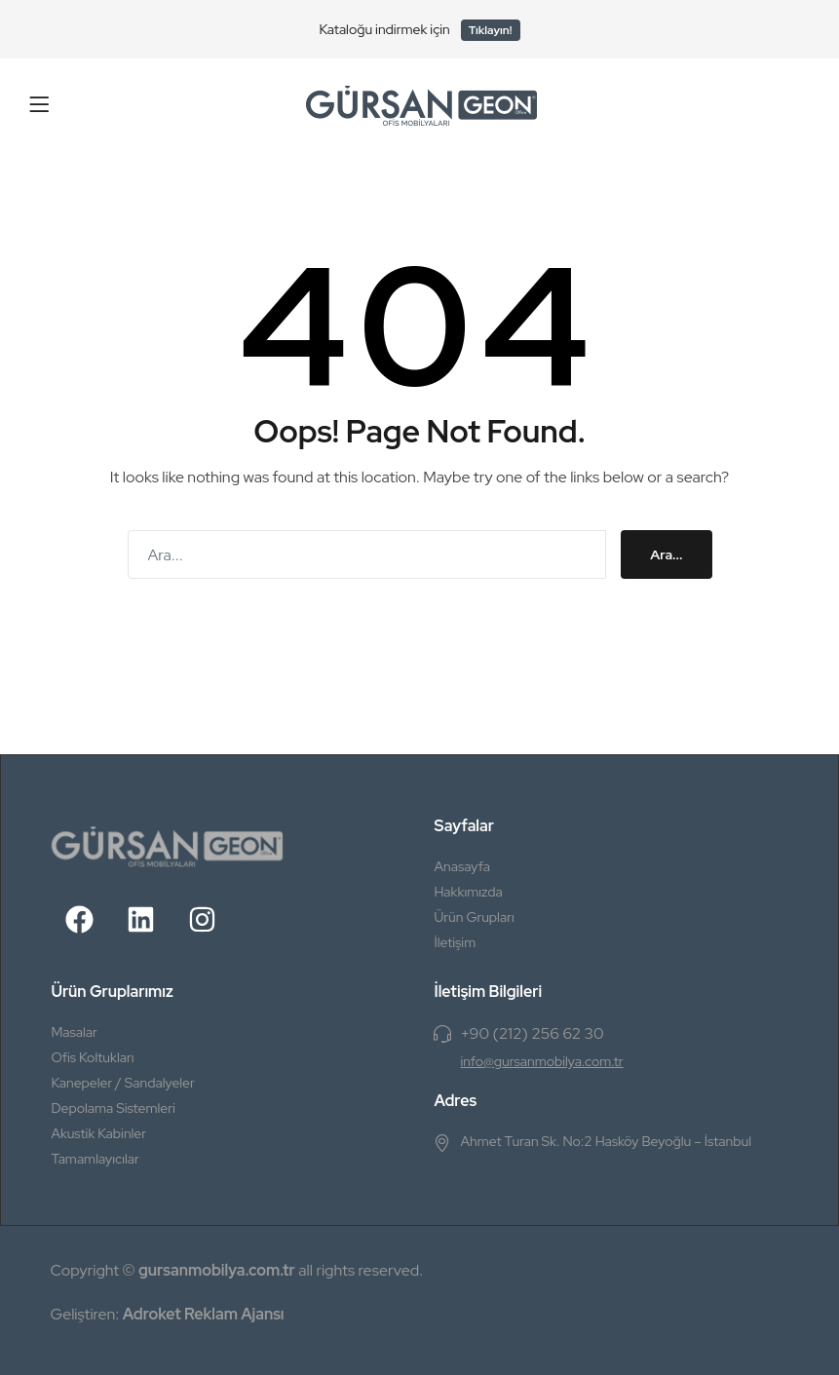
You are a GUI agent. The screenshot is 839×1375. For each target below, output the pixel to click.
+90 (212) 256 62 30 (531, 1033)
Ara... (666, 554)
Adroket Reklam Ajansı (204, 1314)
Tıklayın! (491, 30)
